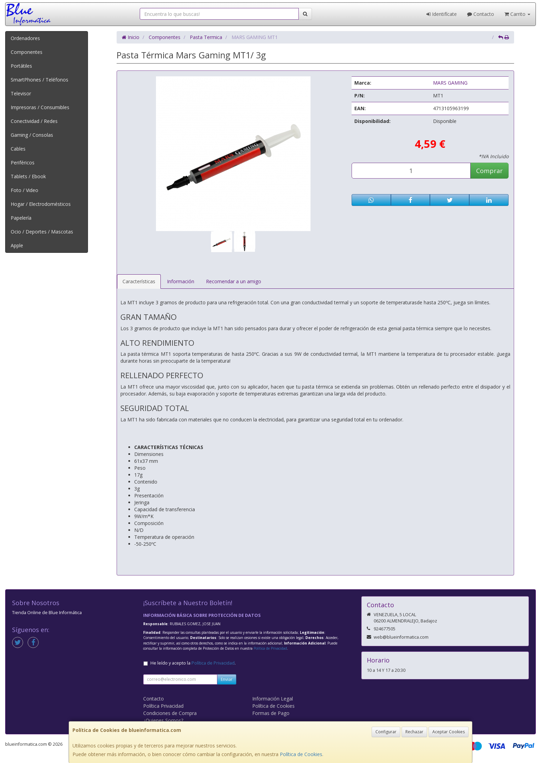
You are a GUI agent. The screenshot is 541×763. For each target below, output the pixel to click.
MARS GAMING (450, 82)
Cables (18, 148)
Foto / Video (24, 190)
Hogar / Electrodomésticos (41, 204)
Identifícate (441, 14)
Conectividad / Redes (34, 121)
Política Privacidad (163, 706)
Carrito (517, 14)
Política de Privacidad (270, 648)
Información (180, 281)
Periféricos (23, 162)
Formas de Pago (270, 713)
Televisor (21, 93)
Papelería (21, 217)
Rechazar (414, 732)
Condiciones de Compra (170, 713)
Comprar (489, 170)
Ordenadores (25, 38)
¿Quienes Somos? (163, 720)
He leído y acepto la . (193, 663)
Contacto (480, 14)
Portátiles (21, 66)
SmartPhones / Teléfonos (39, 79)
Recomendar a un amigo (233, 281)
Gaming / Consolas (32, 135)
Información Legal (272, 698)
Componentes (26, 52)
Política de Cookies (301, 754)
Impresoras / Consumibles (40, 107)
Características (138, 281)
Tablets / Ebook (28, 176)
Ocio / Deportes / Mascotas (42, 231)
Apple (17, 245)
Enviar (227, 679)
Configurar (385, 732)
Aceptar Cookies (448, 732)
